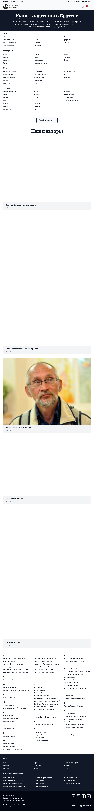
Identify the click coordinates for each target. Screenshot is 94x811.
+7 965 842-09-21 (9, 795)
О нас (65, 1)
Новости (78, 1)
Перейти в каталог (47, 120)
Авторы (9, 208)
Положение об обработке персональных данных (16, 806)
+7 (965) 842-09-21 (18, 1)
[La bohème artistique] (11, 6)
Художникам (71, 1)
